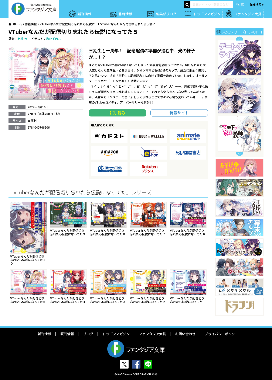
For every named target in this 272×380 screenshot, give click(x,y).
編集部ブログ (166, 13)
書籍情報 (125, 13)
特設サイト (179, 112)
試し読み (117, 112)
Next (239, 154)
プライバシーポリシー (222, 333)
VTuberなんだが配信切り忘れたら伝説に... (68, 24)
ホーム (17, 24)
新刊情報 (84, 13)
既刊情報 (67, 333)
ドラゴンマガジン (207, 13)
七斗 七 (22, 38)
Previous (239, 38)
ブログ (88, 333)
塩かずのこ (53, 38)
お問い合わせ (185, 333)
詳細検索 (255, 4)
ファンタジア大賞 (247, 13)
